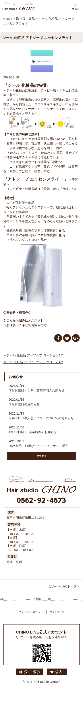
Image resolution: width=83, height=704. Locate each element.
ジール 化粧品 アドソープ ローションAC (34, 355)
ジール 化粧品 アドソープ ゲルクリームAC (33, 362)
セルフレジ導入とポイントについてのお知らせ (41, 418)
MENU (75, 7)
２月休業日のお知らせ (24, 404)
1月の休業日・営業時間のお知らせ (33, 432)
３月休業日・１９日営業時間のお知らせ (36, 390)
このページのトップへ (64, 586)
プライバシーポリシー (31, 612)
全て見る (41, 456)
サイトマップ (57, 612)
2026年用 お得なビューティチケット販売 (38, 446)
